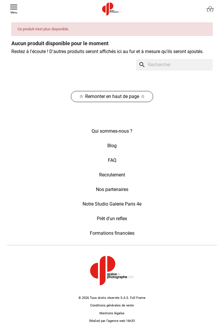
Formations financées (112, 233)
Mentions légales (112, 313)
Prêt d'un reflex (112, 218)
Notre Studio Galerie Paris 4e (112, 204)
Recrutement (112, 175)
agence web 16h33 (121, 321)
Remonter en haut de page (112, 96)
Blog (112, 145)
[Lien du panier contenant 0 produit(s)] (210, 9)
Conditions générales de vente (112, 305)
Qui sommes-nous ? (112, 131)
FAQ (112, 160)
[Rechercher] (174, 65)
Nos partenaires (112, 189)
